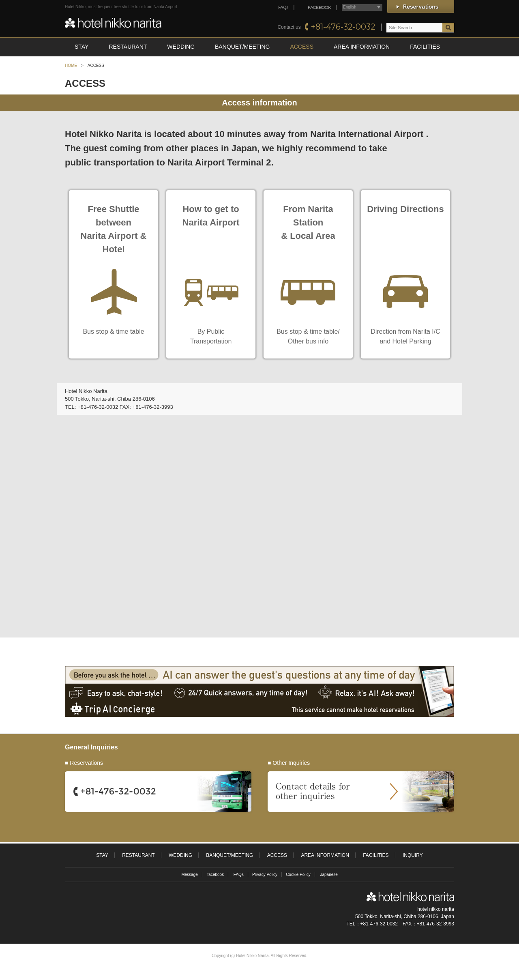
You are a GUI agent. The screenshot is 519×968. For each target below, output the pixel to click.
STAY (82, 46)
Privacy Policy (264, 874)
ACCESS (301, 46)
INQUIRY (413, 855)
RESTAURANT (128, 46)
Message (189, 874)
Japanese (329, 874)
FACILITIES (425, 46)
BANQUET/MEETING (242, 46)
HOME (71, 65)
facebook (215, 874)
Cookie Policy (298, 874)
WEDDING (181, 46)
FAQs (283, 8)
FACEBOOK (319, 8)
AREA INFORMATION (362, 46)
